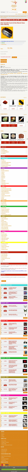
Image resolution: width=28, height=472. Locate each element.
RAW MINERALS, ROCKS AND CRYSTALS (7, 41)
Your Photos (3, 259)
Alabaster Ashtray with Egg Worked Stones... (13, 123)
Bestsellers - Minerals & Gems (6, 285)
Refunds (3, 457)
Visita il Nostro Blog (4, 254)
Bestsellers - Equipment (5, 412)
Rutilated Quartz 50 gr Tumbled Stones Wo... (13, 140)
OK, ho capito (14, 469)
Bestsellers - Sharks (4, 338)
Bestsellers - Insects (4, 302)
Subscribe (3, 280)
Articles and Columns (4, 255)
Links (2, 261)
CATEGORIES (3, 156)
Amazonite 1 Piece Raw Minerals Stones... (5, 140)
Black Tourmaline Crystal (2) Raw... (20, 106)
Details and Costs (4, 449)
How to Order (4, 440)
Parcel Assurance (4, 450)
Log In (16, 14)
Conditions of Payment (5, 442)
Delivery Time (4, 451)
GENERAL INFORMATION (5, 263)
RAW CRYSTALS (3, 44)
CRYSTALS (3, 42)
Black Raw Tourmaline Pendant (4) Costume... (13, 106)
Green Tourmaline (17, 73)
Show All (25, 97)
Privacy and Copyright (5, 458)
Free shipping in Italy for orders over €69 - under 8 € (13, 20)
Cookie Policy (4, 460)
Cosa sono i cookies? (14, 471)
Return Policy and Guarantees (6, 456)
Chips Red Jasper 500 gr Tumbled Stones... (21, 140)
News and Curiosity (4, 256)
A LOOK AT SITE (3, 147)
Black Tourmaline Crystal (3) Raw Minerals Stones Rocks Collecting (13, 17)
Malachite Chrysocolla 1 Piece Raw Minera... (5, 123)
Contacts (3, 436)
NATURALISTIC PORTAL (4, 252)
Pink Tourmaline (10, 73)
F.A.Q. (2, 435)
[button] (1, 104)
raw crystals (6, 16)
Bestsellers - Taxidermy (5, 395)
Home (2, 16)
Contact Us (19, 14)
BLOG (23, 14)
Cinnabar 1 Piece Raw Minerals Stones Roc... (5, 106)
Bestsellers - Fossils (4, 377)
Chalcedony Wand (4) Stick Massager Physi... (21, 123)
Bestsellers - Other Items (5, 358)
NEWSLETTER (3, 274)
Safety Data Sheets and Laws (5, 258)
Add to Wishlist (3, 59)
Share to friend (3, 61)
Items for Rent (4, 443)
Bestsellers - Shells (4, 320)
